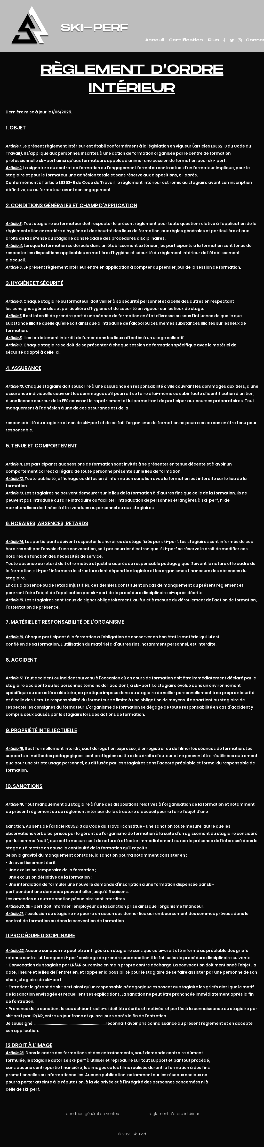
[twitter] (232, 40)
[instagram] (239, 40)
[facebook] (224, 40)
